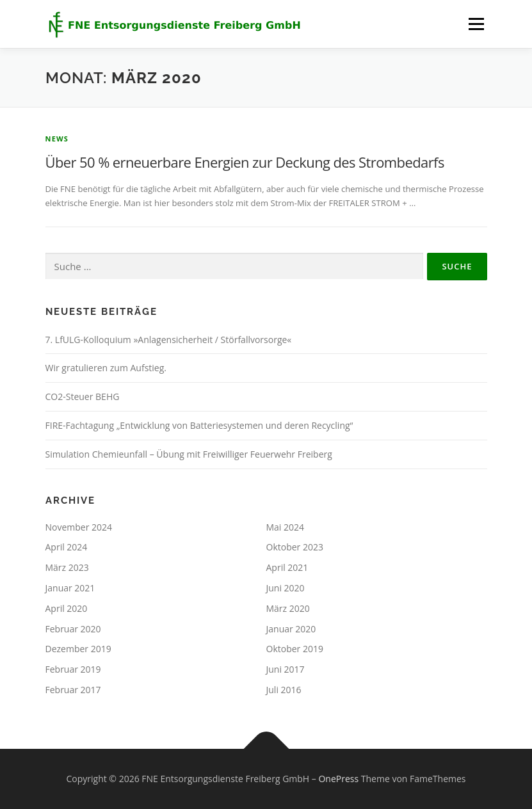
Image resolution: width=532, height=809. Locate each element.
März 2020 (288, 608)
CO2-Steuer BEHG (82, 396)
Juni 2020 (285, 588)
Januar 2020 (291, 629)
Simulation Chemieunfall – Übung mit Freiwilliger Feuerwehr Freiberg (188, 454)
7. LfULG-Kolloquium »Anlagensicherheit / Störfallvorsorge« (168, 339)
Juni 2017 (285, 669)
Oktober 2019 (294, 649)
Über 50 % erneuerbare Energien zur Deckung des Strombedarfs (244, 162)
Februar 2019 (73, 669)
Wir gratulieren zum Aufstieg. (105, 368)
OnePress (338, 779)
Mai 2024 (285, 527)
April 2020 (66, 608)
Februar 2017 (73, 690)
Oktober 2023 (294, 547)
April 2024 (66, 547)
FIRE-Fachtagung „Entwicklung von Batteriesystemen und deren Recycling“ (199, 425)
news (57, 138)
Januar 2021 (70, 588)
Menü (476, 23)
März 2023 (67, 567)
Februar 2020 (73, 629)
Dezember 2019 (78, 649)
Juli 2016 (284, 690)
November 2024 (79, 527)
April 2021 (287, 567)
